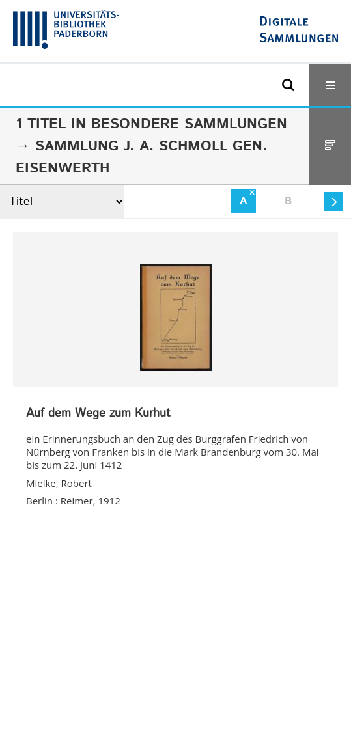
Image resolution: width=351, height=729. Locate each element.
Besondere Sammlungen (189, 124)
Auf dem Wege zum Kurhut (98, 414)
